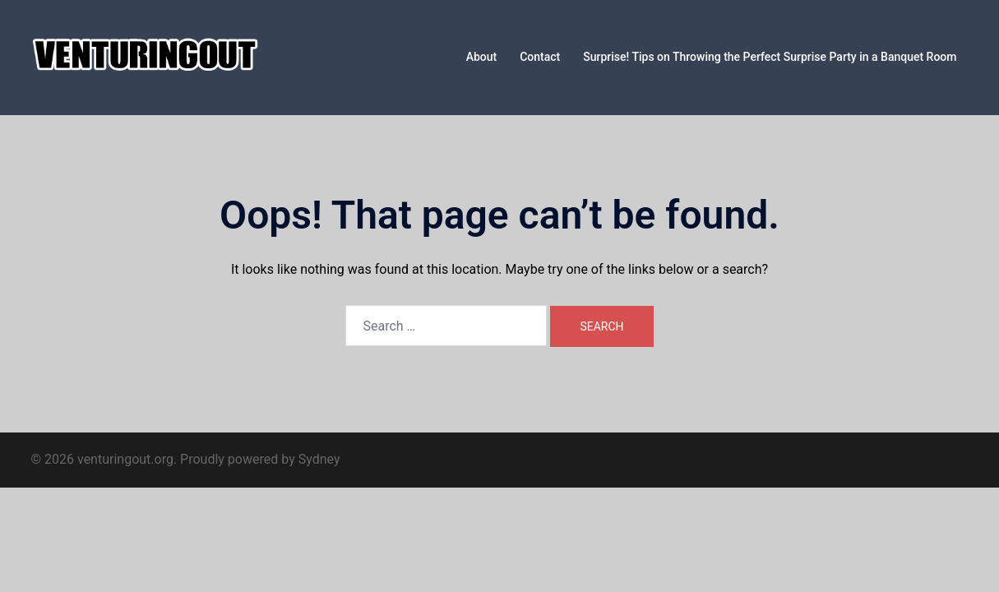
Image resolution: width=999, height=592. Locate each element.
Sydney (319, 459)
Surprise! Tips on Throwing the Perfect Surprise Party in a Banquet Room (769, 56)
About (481, 56)
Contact (540, 56)
